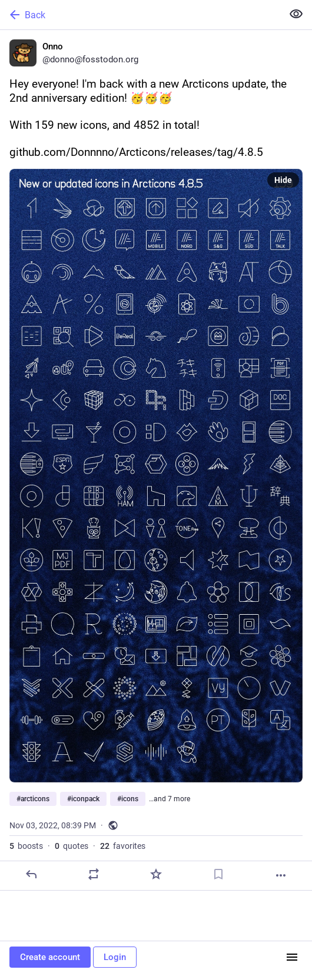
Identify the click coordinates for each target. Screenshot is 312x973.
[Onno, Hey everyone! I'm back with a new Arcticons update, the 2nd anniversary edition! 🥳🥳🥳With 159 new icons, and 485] (156, 460)
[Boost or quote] (94, 874)
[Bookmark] (218, 874)
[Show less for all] (296, 14)
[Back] (140, 14)
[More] (281, 875)
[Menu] (292, 957)
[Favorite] (156, 874)
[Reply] (31, 874)
